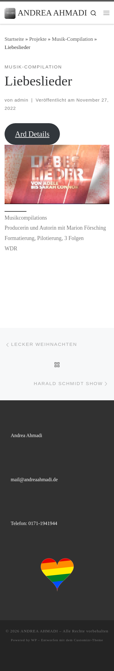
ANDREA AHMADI (39, 631)
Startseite (14, 39)
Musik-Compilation (72, 39)
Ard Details (32, 134)
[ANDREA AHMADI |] (10, 12)
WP (34, 640)
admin (21, 100)
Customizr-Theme (88, 640)
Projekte (38, 39)
